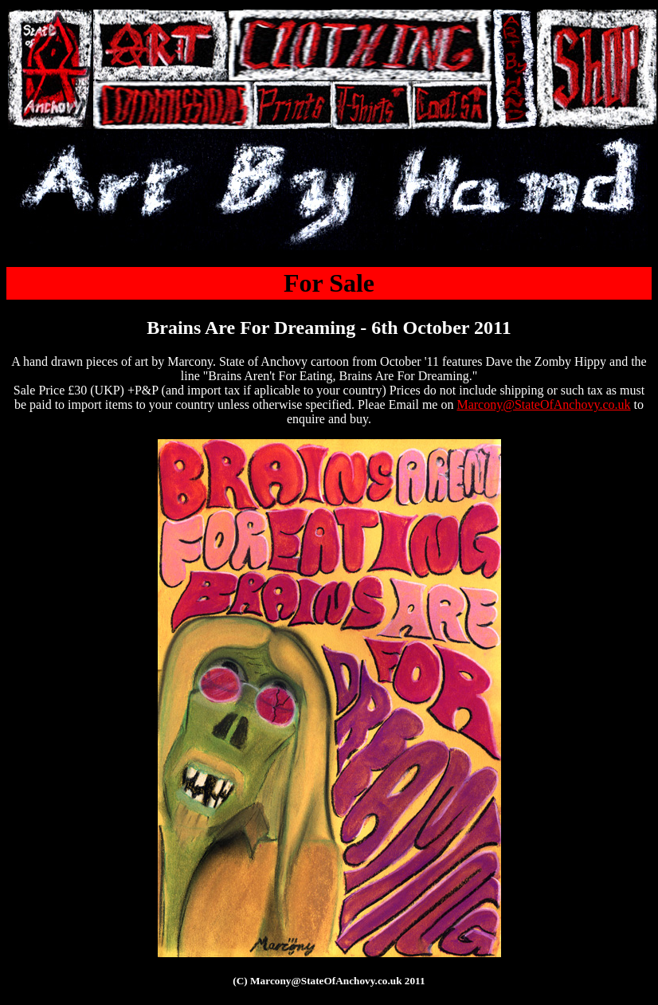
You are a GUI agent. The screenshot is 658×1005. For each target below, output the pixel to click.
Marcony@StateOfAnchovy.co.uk (543, 404)
